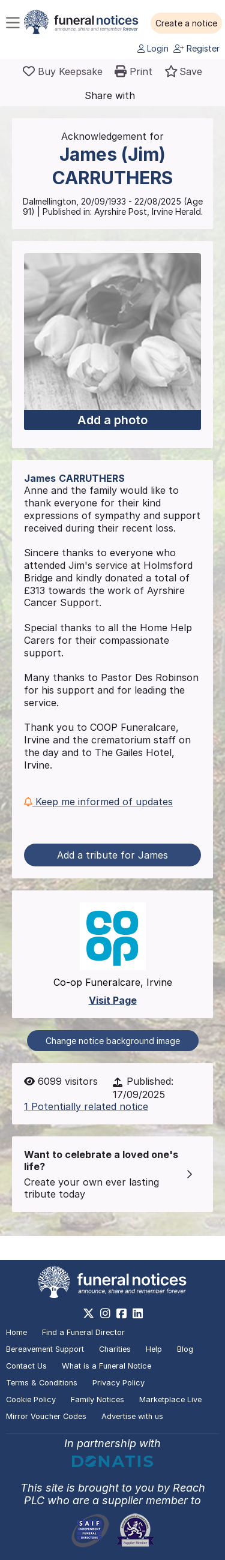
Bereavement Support (45, 1349)
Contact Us (26, 1365)
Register (196, 48)
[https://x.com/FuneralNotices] (88, 1313)
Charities (115, 1349)
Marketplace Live (170, 1399)
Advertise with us (132, 1416)
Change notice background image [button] (113, 1041)
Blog (185, 1349)
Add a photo (112, 420)
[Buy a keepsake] (63, 71)
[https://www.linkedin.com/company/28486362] (138, 1313)
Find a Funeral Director (83, 1332)
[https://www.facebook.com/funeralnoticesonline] (121, 1313)
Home (16, 1332)
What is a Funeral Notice (106, 1365)
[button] (186, 23)
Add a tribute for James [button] (112, 855)
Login (153, 48)
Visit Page (113, 1000)
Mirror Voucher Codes (46, 1416)
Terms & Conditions (41, 1382)
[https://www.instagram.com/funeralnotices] (105, 1313)
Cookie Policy (31, 1399)
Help (154, 1349)
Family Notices (97, 1399)
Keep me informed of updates (98, 802)
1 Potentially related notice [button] (86, 1106)
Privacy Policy (118, 1382)
